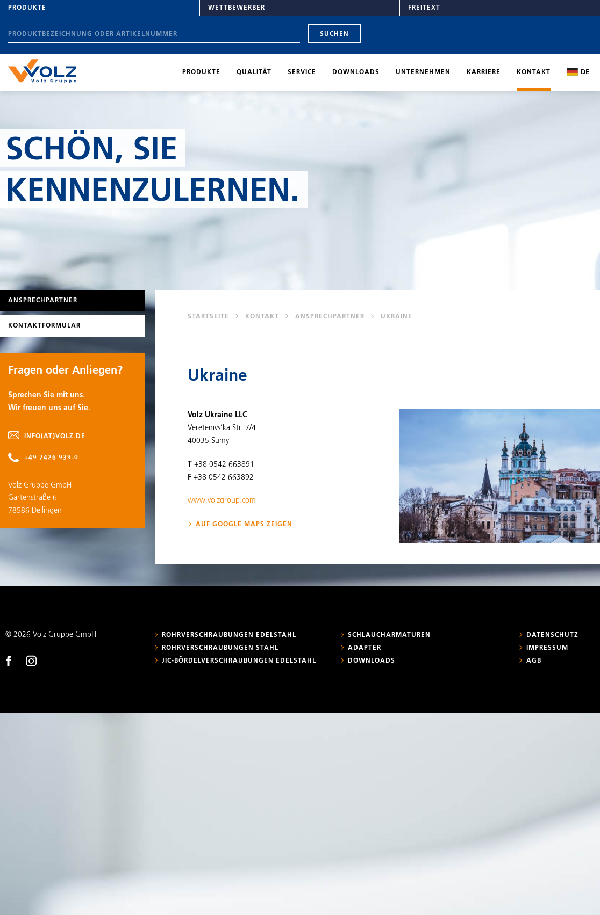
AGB (533, 661)
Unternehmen (423, 72)
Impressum (547, 648)
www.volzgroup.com (222, 500)
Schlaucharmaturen (389, 635)
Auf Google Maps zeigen (244, 524)
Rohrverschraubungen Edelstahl (229, 635)
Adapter (364, 648)
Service (302, 72)
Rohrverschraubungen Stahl (220, 648)
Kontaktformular (44, 326)
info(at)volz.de (54, 436)
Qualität (254, 72)
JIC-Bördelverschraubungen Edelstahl (239, 661)
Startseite (208, 317)
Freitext (424, 8)
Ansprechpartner (330, 317)
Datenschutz (552, 635)
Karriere (484, 72)
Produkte (27, 8)
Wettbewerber (236, 8)
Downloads (356, 72)
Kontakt (534, 72)
